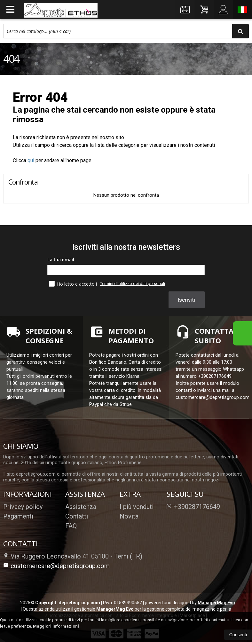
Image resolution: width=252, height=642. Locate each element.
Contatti (76, 516)
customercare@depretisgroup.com (56, 566)
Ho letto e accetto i (73, 284)
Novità (129, 516)
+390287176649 (193, 507)
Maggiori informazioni (56, 626)
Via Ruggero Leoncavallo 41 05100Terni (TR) (72, 556)
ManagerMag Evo (216, 602)
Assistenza (80, 507)
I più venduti (137, 507)
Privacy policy (23, 507)
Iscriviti (186, 300)
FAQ (71, 526)
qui (31, 160)
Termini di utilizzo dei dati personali (132, 283)
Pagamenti (18, 516)
